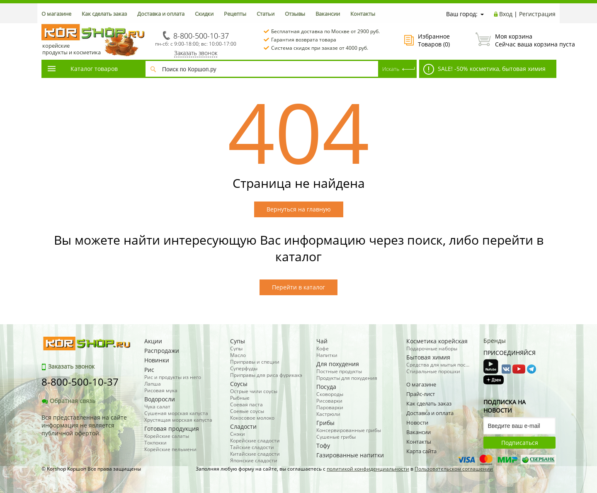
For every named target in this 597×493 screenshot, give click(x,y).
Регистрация (537, 14)
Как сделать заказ (104, 13)
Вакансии (327, 13)
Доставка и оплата (160, 13)
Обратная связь (68, 401)
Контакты (362, 13)
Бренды (494, 341)
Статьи (265, 13)
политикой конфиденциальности (368, 468)
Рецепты (235, 13)
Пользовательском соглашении (454, 468)
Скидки (204, 13)
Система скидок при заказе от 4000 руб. (319, 47)
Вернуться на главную (299, 209)
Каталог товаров (82, 68)
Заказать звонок (195, 53)
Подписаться (519, 443)
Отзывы (295, 13)
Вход (505, 14)
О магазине (56, 13)
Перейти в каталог (298, 287)
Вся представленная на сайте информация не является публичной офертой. (84, 425)
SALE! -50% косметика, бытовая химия (484, 69)
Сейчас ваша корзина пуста (516, 40)
